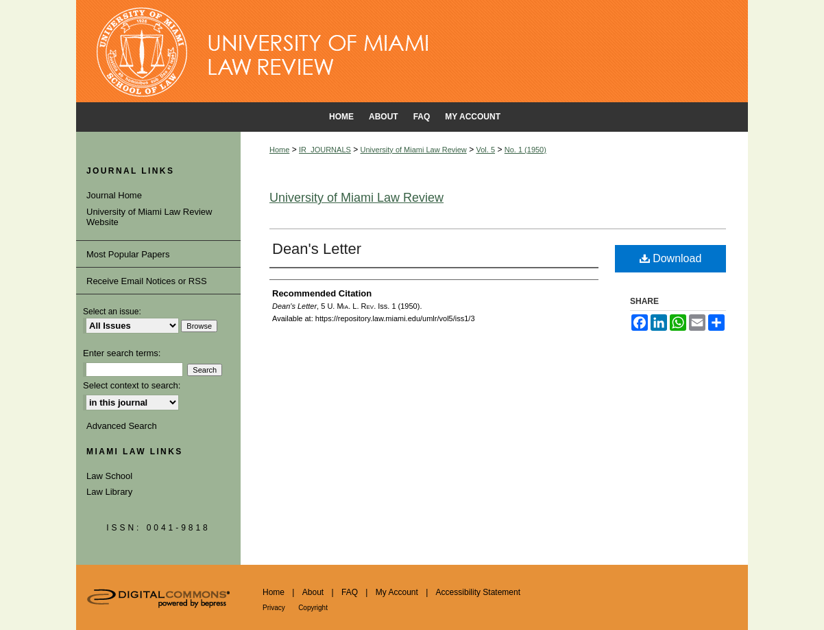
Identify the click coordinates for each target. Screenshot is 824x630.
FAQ (349, 592)
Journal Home (114, 195)
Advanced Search (121, 426)
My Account (397, 592)
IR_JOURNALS (325, 149)
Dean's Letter (316, 248)
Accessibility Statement (478, 592)
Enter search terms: (121, 353)
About (313, 592)
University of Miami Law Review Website (149, 217)
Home (279, 149)
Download (671, 258)
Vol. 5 (486, 149)
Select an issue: (112, 311)
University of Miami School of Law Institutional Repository (412, 51)
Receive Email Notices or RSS (146, 281)
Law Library (109, 492)
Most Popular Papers (127, 254)
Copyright (313, 607)
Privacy (274, 607)
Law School (109, 476)
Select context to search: (131, 385)
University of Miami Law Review (414, 149)
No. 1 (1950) (525, 149)
